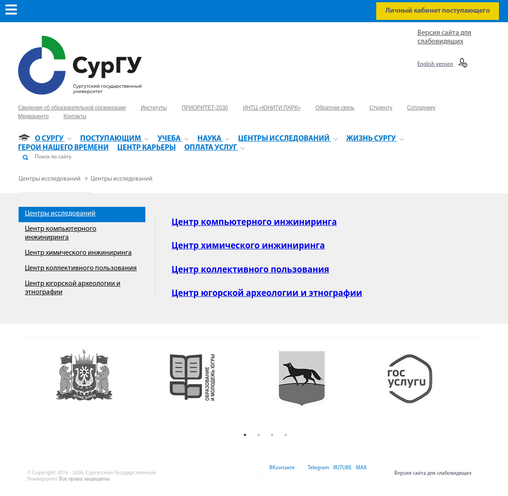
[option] (102, 387)
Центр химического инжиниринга (78, 253)
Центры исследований (50, 179)
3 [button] (272, 434)
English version (435, 64)
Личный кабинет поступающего (437, 10)
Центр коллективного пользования (81, 268)
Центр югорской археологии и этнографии (267, 292)
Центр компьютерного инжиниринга (254, 221)
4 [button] (285, 434)
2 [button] (258, 434)
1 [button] (244, 434)
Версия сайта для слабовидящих (433, 473)
